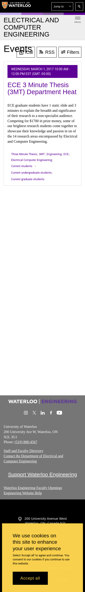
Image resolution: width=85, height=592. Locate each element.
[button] (62, 6)
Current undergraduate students (31, 172)
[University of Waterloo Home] (16, 6)
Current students (21, 166)
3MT (42, 154)
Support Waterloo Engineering (42, 474)
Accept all (30, 578)
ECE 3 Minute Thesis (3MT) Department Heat (41, 88)
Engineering (54, 154)
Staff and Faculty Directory (23, 451)
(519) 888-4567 (26, 442)
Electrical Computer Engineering (31, 160)
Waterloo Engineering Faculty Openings (33, 488)
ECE (66, 154)
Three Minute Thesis (24, 154)
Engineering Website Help (23, 493)
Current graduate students (27, 179)
